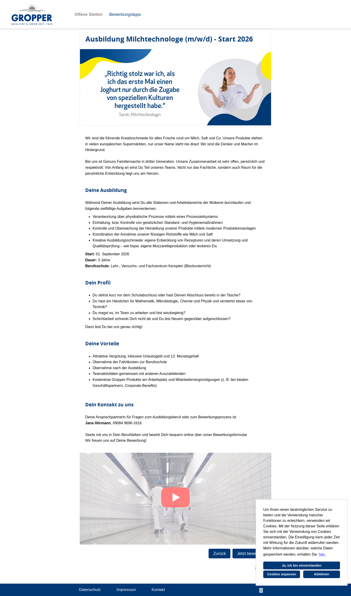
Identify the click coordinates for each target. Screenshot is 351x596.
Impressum (126, 590)
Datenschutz (90, 590)
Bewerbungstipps (125, 14)
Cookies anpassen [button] (281, 574)
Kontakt (158, 590)
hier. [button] (322, 554)
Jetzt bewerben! (251, 553)
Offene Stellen (88, 14)
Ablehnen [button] (321, 574)
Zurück (219, 553)
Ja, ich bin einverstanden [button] (301, 565)
